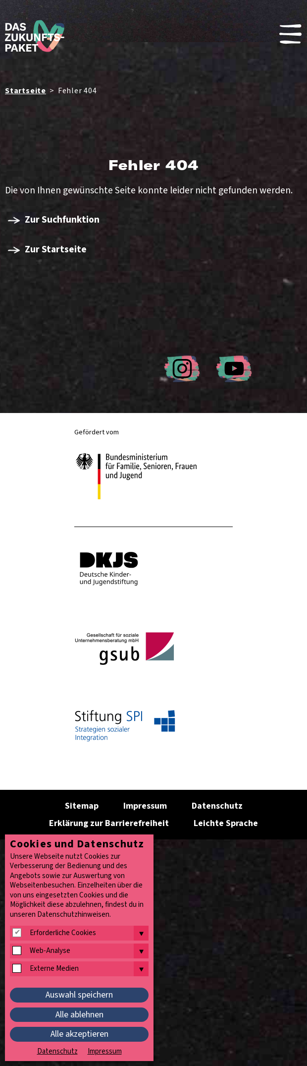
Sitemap (82, 806)
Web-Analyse (50, 951)
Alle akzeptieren (79, 1034)
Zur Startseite (56, 249)
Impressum (145, 806)
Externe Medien (54, 969)
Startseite (25, 90)
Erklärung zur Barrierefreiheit (109, 823)
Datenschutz (217, 806)
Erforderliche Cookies (63, 933)
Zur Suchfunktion (62, 220)
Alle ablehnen (79, 1014)
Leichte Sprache (226, 823)
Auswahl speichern (79, 995)
